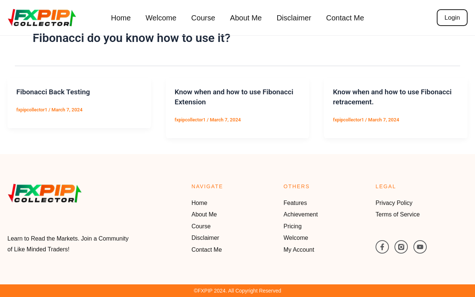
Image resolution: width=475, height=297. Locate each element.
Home (121, 18)
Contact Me (345, 18)
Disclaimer (293, 18)
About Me (246, 18)
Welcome (160, 18)
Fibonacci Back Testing (55, 91)
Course (203, 18)
